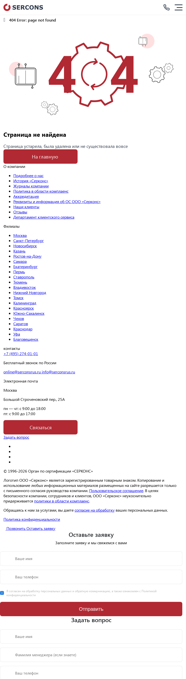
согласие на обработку (95, 510)
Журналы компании (31, 185)
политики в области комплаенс (61, 500)
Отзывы (20, 211)
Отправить (91, 609)
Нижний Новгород (29, 292)
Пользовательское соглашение (116, 490)
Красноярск (23, 308)
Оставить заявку (40, 528)
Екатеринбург (25, 266)
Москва (20, 235)
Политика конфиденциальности (31, 519)
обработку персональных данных (49, 591)
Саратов (20, 323)
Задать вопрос (16, 437)
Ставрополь (23, 276)
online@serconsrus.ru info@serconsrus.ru (39, 371)
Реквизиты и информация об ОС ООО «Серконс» (57, 201)
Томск (18, 297)
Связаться (41, 427)
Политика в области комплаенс (40, 191)
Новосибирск (25, 245)
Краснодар (22, 328)
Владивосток (24, 287)
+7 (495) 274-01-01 (20, 353)
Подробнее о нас (28, 175)
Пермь (19, 271)
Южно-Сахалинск (28, 313)
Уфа (16, 334)
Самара (20, 261)
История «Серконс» (30, 180)
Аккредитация (26, 196)
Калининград (24, 302)
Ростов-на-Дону (27, 256)
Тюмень (20, 282)
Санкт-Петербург (28, 240)
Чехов (18, 318)
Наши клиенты (26, 206)
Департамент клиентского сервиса (43, 217)
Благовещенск (25, 339)
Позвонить (13, 528)
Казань (19, 250)
